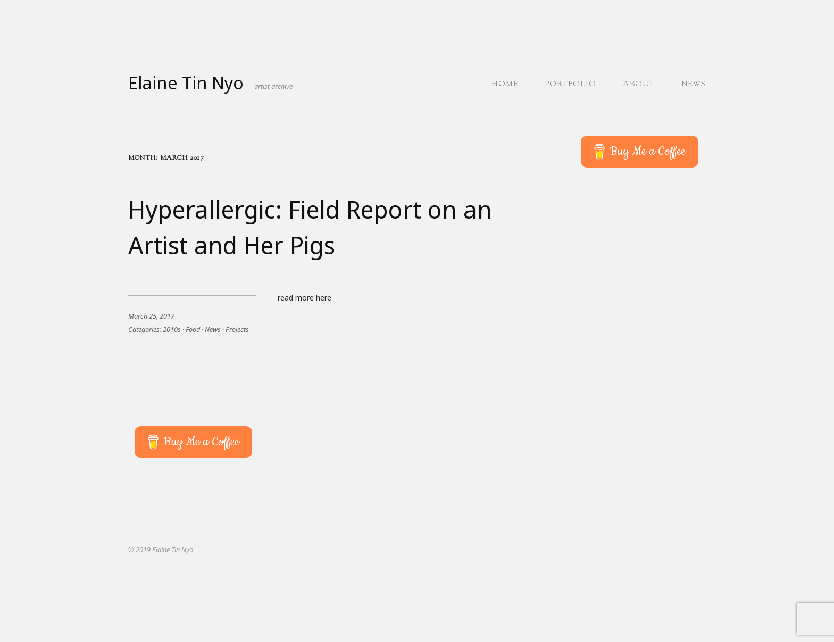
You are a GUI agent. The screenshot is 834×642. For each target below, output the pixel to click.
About (639, 84)
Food (193, 329)
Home (504, 84)
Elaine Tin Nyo (186, 82)
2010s (172, 329)
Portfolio (570, 84)
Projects (237, 329)
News (693, 84)
